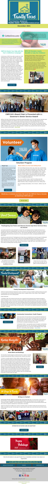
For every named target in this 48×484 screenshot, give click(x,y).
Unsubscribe (20, 481)
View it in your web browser (30, 478)
